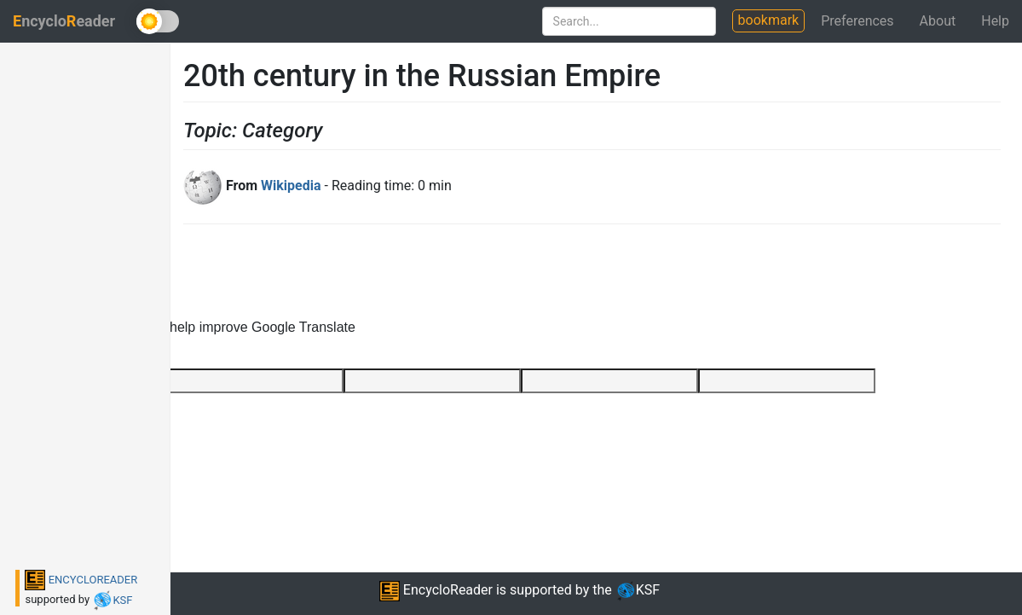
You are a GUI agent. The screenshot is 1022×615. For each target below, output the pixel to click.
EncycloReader (436, 590)
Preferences (857, 21)
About (938, 21)
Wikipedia (290, 185)
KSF (112, 600)
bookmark (769, 20)
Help (995, 21)
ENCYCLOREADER (81, 579)
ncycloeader (64, 21)
